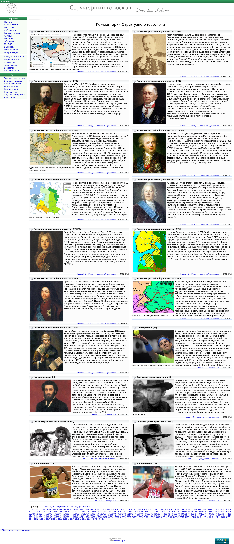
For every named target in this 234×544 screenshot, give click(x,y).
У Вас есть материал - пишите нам (16, 530)
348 (47, 509)
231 (37, 513)
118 (215, 515)
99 (77, 517)
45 (207, 517)
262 (135, 511)
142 (135, 515)
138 (148, 515)
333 (98, 509)
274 (94, 511)
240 (209, 511)
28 (47, 519)
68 (152, 517)
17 (73, 519)
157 (84, 515)
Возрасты (9, 68)
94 (89, 517)
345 (57, 509)
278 (81, 511)
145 (125, 515)
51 (193, 517)
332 (101, 509)
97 (82, 517)
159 (77, 515)
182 (202, 513)
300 (209, 509)
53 (188, 517)
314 (162, 509)
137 (151, 515)
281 (71, 511)
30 (42, 519)
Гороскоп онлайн (12, 33)
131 (172, 515)
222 (67, 513)
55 (183, 517)
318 (148, 509)
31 (40, 519)
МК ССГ (8, 44)
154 (94, 515)
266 (121, 511)
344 (60, 509)
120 (209, 515)
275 (91, 511)
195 (158, 513)
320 (141, 509)
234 (229, 511)
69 (149, 517)
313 (165, 509)
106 (54, 517)
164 (60, 515)
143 (131, 515)
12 (85, 519)
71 (145, 517)
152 (101, 515)
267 (118, 511)
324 (128, 509)
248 (182, 511)
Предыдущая (75, 506)
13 (83, 519)
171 (37, 515)
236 (222, 511)
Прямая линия (11, 49)
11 (88, 519)
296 (222, 509)
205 (125, 513)
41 (217, 517)
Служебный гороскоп (14, 95)
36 (229, 517)
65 (159, 517)
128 (182, 515)
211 (104, 513)
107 (50, 517)
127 (185, 515)
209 (111, 513)
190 (175, 513)
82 (118, 517)
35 (30, 519)
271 (104, 511)
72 (142, 517)
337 (84, 509)
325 (125, 509)
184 (195, 513)
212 (101, 513)
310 (175, 509)
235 (226, 511)
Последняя (49, 506)
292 (33, 511)
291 (37, 511)
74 (137, 517)
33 (35, 519)
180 (209, 513)
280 (74, 511)
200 (141, 513)
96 (84, 517)
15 (78, 519)
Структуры (9, 62)
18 (71, 519)
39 (222, 517)
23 (59, 519)
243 (199, 511)
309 (178, 509)
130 (175, 515)
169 (44, 515)
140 (141, 515)
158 (81, 515)
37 (227, 517)
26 (52, 519)
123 (199, 515)
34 (32, 519)
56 (181, 517)
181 (205, 513)
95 (87, 517)
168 (47, 515)
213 (98, 513)
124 (195, 515)
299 (212, 509)
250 (175, 511)
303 (199, 509)
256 (155, 511)
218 (81, 513)
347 (50, 509)
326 (121, 509)
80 (123, 517)
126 (189, 515)
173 (30, 515)
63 (164, 517)
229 (44, 513)
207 (118, 513)
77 (130, 517)
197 (151, 513)
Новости (8, 22)
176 (222, 513)
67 (154, 517)
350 (40, 509)
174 (229, 513)
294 (229, 509)
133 (165, 515)
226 (54, 513)
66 (157, 517)
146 (121, 515)
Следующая (62, 506)
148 (114, 515)
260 (141, 511)
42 (215, 517)
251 (172, 511)
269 (111, 511)
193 (165, 513)
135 (158, 515)
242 (202, 511)
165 (57, 515)
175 (226, 513)
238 (215, 511)
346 (54, 509)
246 (189, 511)
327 (118, 509)
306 (189, 509)
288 (47, 511)
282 (67, 511)
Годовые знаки (11, 59)
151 (104, 515)
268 (114, 511)
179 (212, 513)
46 (205, 517)
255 (158, 511)
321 (138, 509)
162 (67, 515)
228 (47, 513)
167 (50, 515)
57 (178, 517)
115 (226, 515)
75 (135, 517)
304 (195, 509)
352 (33, 509)
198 (148, 513)
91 (97, 517)
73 (140, 517)
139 (145, 515)
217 (84, 513)
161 (71, 515)
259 (145, 511)
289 (44, 511)
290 (40, 511)
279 (77, 511)
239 (212, 511)
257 (151, 511)
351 (37, 509)
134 (162, 515)
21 (64, 519)
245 (192, 511)
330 (108, 509)
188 (182, 513)
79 (125, 517)
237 (219, 511)
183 (199, 513)
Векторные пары (12, 83)
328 (114, 509)
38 (224, 517)
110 (40, 517)
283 (64, 511)
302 (202, 509)
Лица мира (9, 97)
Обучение (9, 41)
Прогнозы (9, 27)
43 (212, 517)
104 (60, 517)
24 (57, 519)
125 (192, 515)
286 (54, 511)
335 (91, 509)
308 (182, 509)
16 (76, 519)
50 (195, 517)
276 (87, 511)
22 (61, 519)
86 (109, 517)
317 (151, 509)
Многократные (213, 368)
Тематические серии (14, 78)
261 (138, 511)
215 (91, 513)
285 (57, 511)
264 (128, 511)
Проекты (8, 38)
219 (77, 513)
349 (44, 509)
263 (131, 511)
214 (94, 513)
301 (205, 509)
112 (33, 517)
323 (131, 509)
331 (104, 509)
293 (30, 511)
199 (145, 513)
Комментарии (11, 25)
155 (91, 515)
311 (172, 509)
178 (215, 513)
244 (195, 511)
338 (81, 509)
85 (111, 517)
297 (219, 509)
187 (185, 513)
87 (106, 517)
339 (77, 509)
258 (148, 511)
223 (64, 513)
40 (219, 517)
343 (64, 509)
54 (186, 517)
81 (121, 517)
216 (87, 513)
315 (158, 509)
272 (101, 511)
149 (111, 515)
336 (87, 509)
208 (114, 513)
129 (178, 515)
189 (178, 513)
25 (54, 519)
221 (71, 513)
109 (44, 517)
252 (168, 511)
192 (168, 513)
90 (99, 517)
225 (57, 513)
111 (37, 517)
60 (171, 517)
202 (135, 513)
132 (168, 515)
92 (94, 517)
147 (118, 515)
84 (113, 517)
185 (192, 513)
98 (80, 517)
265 (125, 511)
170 (40, 515)
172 (33, 515)
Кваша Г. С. (81, 71)
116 (222, 515)
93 (92, 517)
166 (54, 515)
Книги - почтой (11, 89)
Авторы (8, 36)
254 (162, 511)
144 (128, 515)
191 (172, 513)
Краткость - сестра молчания (207, 417)
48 (200, 517)
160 (74, 515)
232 (33, 513)
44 (210, 517)
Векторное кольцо (13, 81)
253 (165, 511)
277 (84, 511)
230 (40, 513)
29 (45, 519)
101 (71, 517)
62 (166, 517)
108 (47, 517)
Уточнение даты (109, 414)
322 (135, 509)
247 (185, 511)
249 (178, 511)
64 (161, 517)
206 (121, 513)
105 (57, 517)
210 (108, 513)
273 (98, 511)
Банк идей (9, 47)
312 (168, 509)
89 (101, 517)
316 (155, 509)
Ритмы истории (12, 70)
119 (212, 515)
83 (116, 517)
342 (67, 509)
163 (64, 515)
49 (198, 517)
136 (155, 515)
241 (205, 511)
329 (111, 509)
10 (90, 519)
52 (190, 517)
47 (203, 517)
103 (64, 517)
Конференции (11, 52)
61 (169, 517)
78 (128, 517)
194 (162, 513)
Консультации (11, 86)
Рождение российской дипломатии (102, 71)
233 (30, 513)
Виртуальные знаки (14, 57)
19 (69, 519)
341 (71, 509)
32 (37, 519)
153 (98, 515)
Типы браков (10, 65)
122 (202, 515)
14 (81, 519)
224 (60, 513)
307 (185, 509)
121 (205, 515)
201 (138, 513)
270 (108, 511)
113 (30, 517)
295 (226, 509)
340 (74, 509)
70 (147, 517)
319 (145, 509)
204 (128, 513)
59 (174, 517)
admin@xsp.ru (119, 541)
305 (192, 509)
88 (104, 517)
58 (176, 517)
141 (138, 515)
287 (50, 511)
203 (131, 513)
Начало (86, 506)
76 (133, 517)
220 (74, 513)
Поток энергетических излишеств (103, 459)
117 (219, 515)
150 (108, 515)
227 (50, 513)
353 (30, 509)
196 (155, 513)
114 (229, 515)
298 (215, 509)
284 (60, 511)
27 (49, 519)
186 (189, 513)
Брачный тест (11, 92)
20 (66, 519)
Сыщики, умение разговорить (207, 459)
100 (74, 517)
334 (94, 509)
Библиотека (10, 30)
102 (67, 517)
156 (87, 515)
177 (219, 513)
